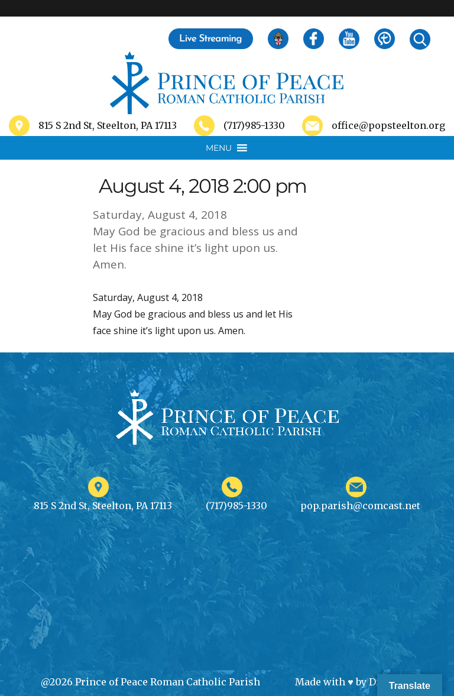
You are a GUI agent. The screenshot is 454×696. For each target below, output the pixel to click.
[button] (219, 148)
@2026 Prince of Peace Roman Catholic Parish (150, 682)
